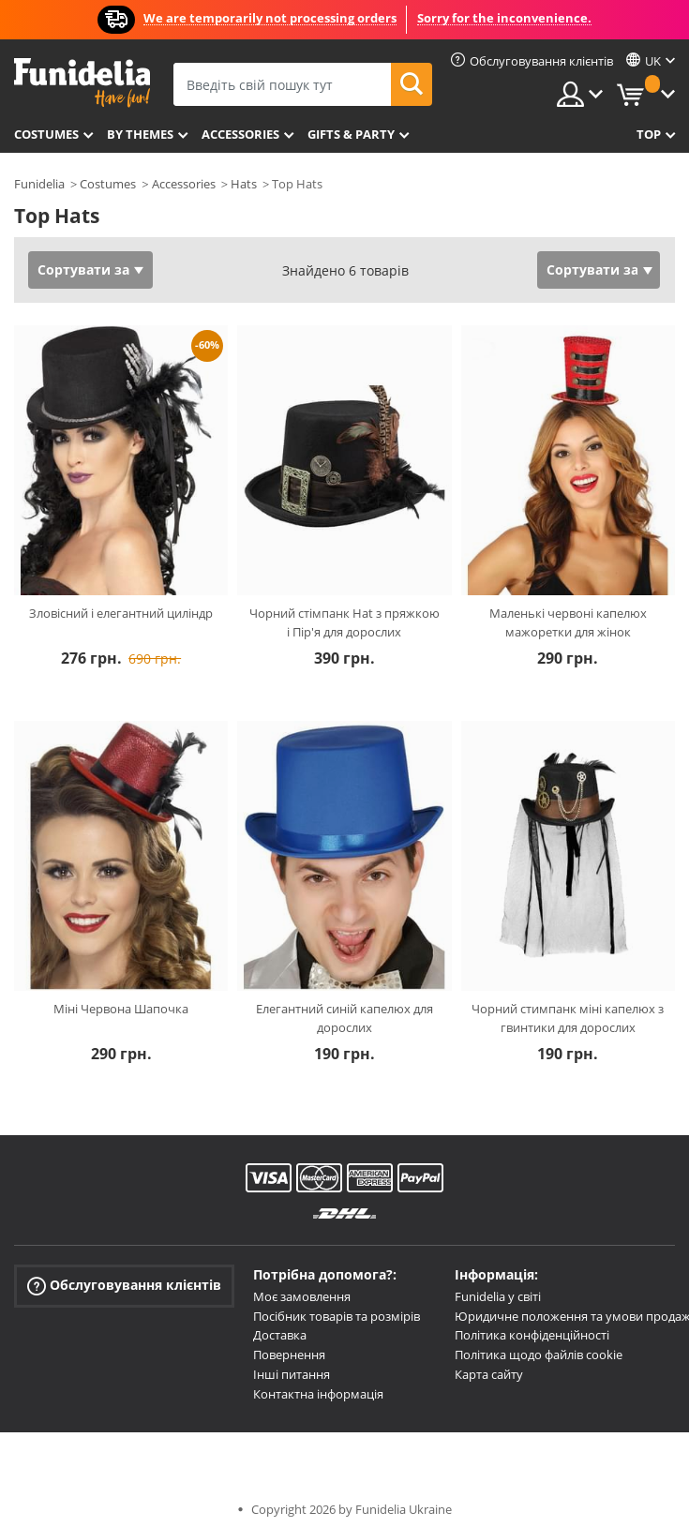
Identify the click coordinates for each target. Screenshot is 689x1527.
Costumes (46, 134)
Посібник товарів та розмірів (336, 1316)
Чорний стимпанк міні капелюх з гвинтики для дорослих (568, 1018)
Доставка (280, 1334)
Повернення (289, 1354)
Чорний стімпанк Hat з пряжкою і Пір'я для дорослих (344, 622)
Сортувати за (83, 269)
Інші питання (291, 1374)
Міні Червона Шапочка (120, 1008)
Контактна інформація (318, 1393)
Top (649, 134)
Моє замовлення (302, 1296)
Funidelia (39, 183)
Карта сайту (489, 1374)
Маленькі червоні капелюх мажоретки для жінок (568, 622)
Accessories (240, 134)
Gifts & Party (351, 134)
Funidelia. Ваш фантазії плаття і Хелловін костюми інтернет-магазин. (82, 83)
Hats (244, 183)
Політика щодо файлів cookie (538, 1354)
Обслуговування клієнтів (124, 1285)
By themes (140, 134)
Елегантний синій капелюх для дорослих (344, 1018)
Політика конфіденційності (532, 1334)
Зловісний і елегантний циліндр (121, 613)
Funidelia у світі (498, 1296)
